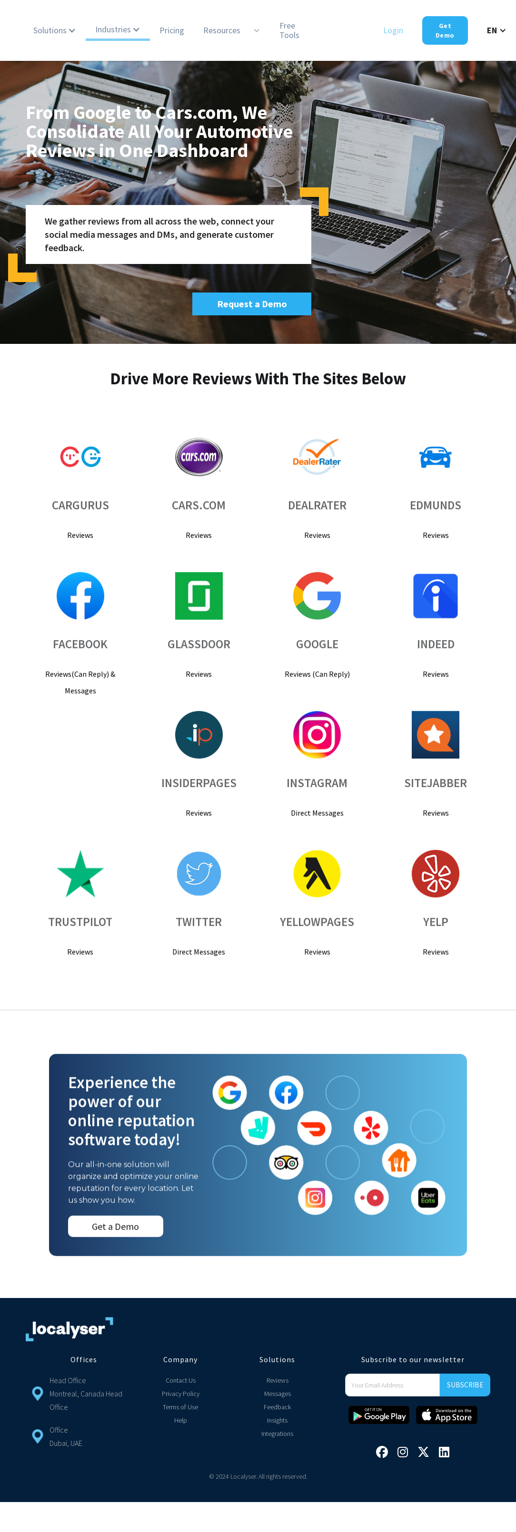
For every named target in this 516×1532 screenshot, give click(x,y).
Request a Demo (252, 304)
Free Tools (289, 30)
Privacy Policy (180, 1393)
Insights (277, 1420)
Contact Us (181, 1380)
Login (393, 30)
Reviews (277, 1380)
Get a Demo (115, 1243)
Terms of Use (180, 1407)
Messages (277, 1393)
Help (180, 1420)
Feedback (277, 1407)
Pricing (171, 30)
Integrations (277, 1433)
